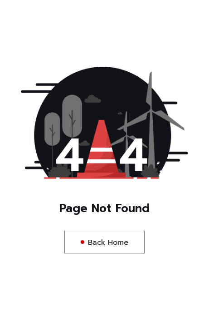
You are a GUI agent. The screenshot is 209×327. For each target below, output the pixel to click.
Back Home (108, 242)
